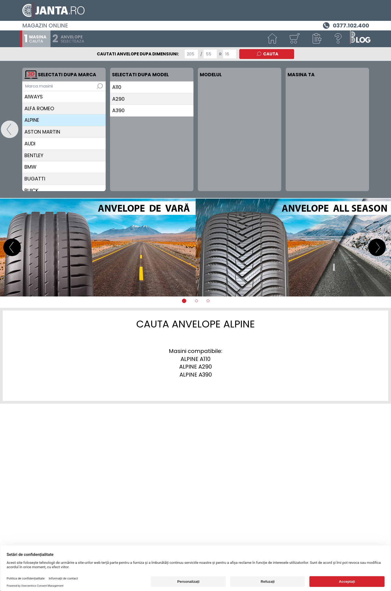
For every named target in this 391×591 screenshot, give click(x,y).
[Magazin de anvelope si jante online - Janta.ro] (195, 10)
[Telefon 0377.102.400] (345, 25)
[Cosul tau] (294, 38)
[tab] (184, 301)
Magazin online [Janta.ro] (45, 25)
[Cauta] (100, 86)
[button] (316, 38)
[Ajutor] (338, 38)
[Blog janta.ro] (360, 38)
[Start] (272, 38)
